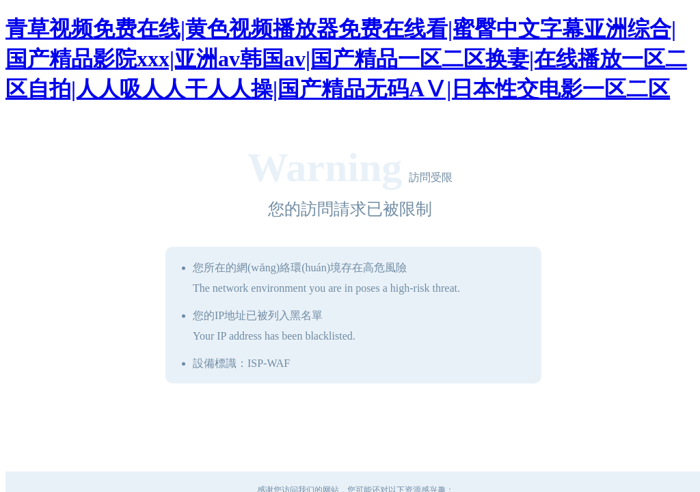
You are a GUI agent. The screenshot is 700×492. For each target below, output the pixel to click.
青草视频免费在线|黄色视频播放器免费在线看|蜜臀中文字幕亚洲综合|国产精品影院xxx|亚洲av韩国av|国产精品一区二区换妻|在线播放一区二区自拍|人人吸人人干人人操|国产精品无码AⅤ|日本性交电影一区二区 (346, 58)
